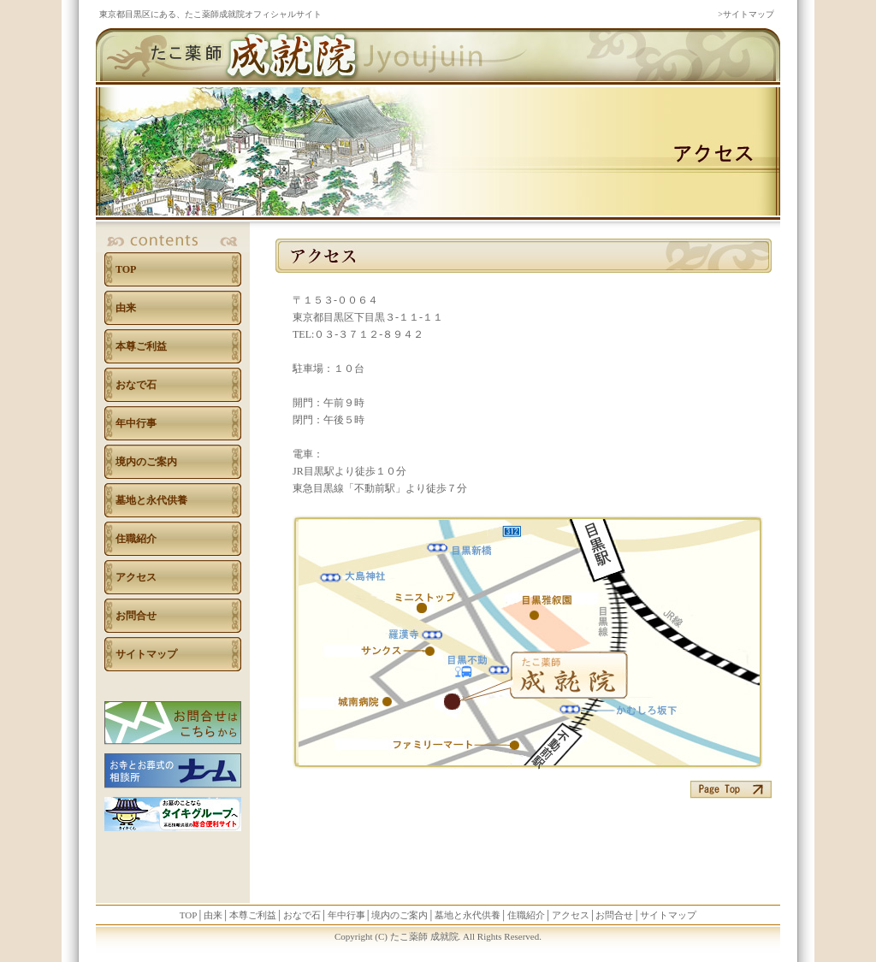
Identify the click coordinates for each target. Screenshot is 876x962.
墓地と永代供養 (151, 500)
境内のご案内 (146, 462)
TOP (125, 269)
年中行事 (136, 423)
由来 (125, 308)
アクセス (136, 577)
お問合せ (136, 616)
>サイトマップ (746, 14)
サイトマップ (146, 654)
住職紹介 (136, 539)
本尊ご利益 (141, 346)
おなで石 (136, 385)
